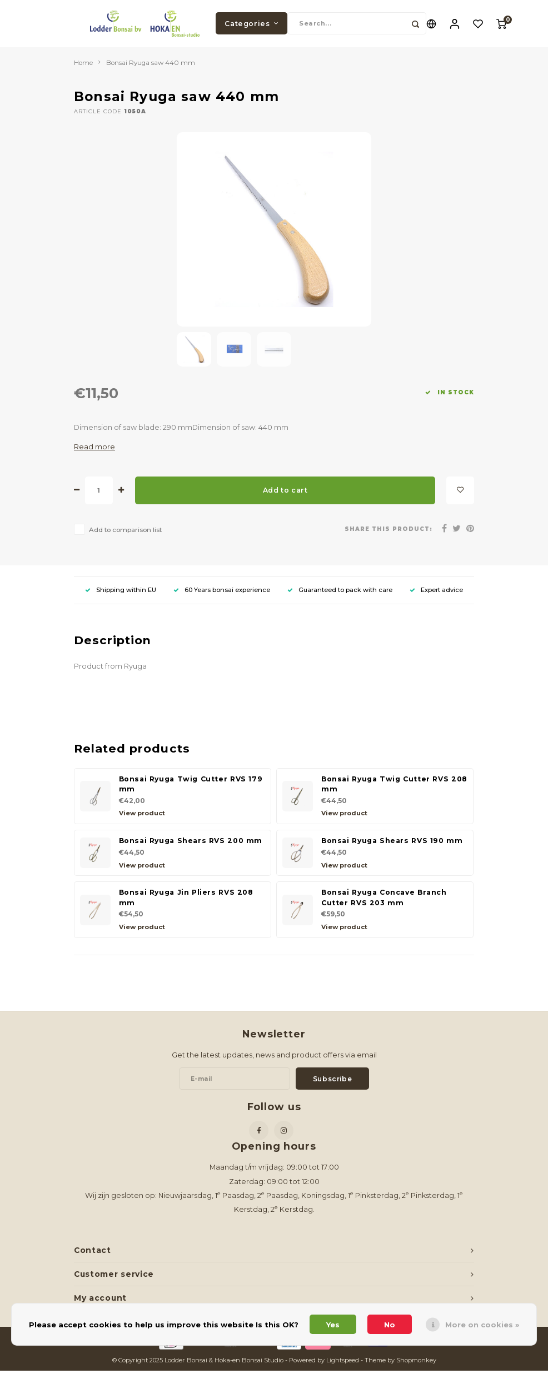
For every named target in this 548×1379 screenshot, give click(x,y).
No (389, 1324)
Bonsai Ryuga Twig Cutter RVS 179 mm (191, 792)
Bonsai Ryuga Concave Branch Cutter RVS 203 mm (384, 906)
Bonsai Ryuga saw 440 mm (150, 71)
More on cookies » (482, 1324)
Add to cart (285, 498)
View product (142, 822)
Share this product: (388, 537)
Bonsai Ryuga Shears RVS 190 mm (392, 849)
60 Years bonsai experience (221, 598)
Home (83, 71)
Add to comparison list (125, 538)
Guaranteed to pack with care (339, 598)
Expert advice (436, 598)
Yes (333, 1324)
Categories (251, 27)
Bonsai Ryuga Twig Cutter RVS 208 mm (394, 792)
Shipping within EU (120, 598)
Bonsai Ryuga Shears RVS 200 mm (191, 849)
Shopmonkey (416, 1369)
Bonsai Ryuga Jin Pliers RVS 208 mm (186, 906)
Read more (94, 456)
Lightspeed (342, 1369)
